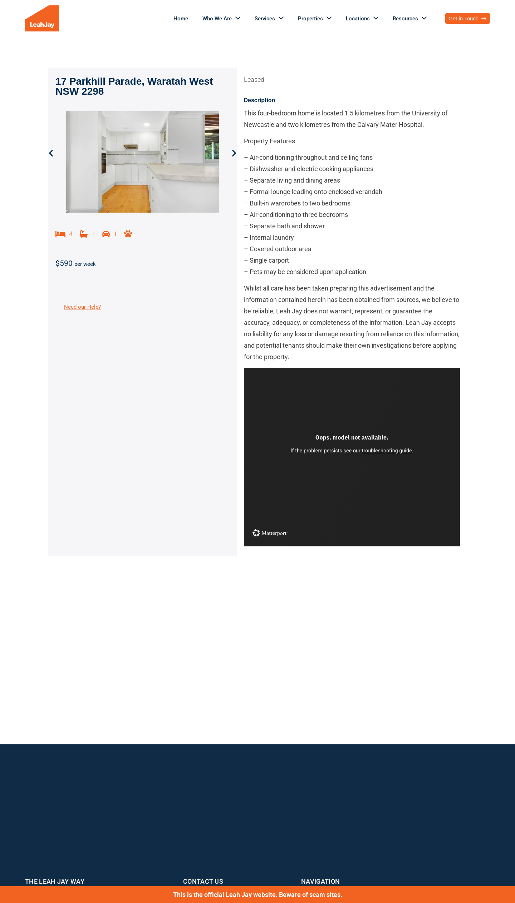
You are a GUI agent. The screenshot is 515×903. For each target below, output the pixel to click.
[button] (50, 153)
